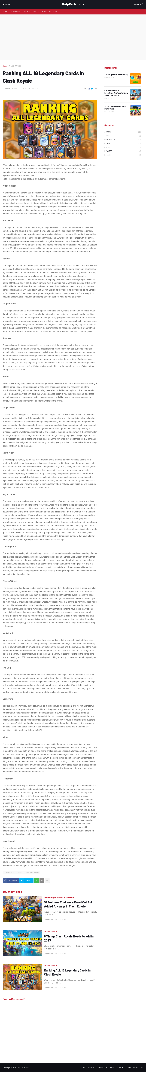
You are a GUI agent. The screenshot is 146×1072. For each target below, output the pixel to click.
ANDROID (122, 132)
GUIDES (26, 11)
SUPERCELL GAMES (32, 872)
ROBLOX (122, 155)
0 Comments (33, 89)
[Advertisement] (73, 37)
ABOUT (91, 1067)
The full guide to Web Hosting (115, 74)
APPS (44, 11)
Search (137, 4)
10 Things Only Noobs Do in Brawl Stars (114, 107)
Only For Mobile (23, 1067)
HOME (5, 11)
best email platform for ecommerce (59, 897)
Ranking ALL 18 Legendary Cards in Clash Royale (67, 972)
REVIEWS (53, 11)
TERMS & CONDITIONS (134, 1067)
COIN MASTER (122, 139)
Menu (7, 4)
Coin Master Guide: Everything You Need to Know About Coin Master (116, 93)
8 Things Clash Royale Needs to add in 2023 (69, 938)
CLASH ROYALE (15, 66)
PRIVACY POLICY (116, 1067)
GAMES (35, 11)
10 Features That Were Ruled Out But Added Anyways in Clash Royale (68, 904)
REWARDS (15, 11)
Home (5, 66)
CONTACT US (102, 1067)
